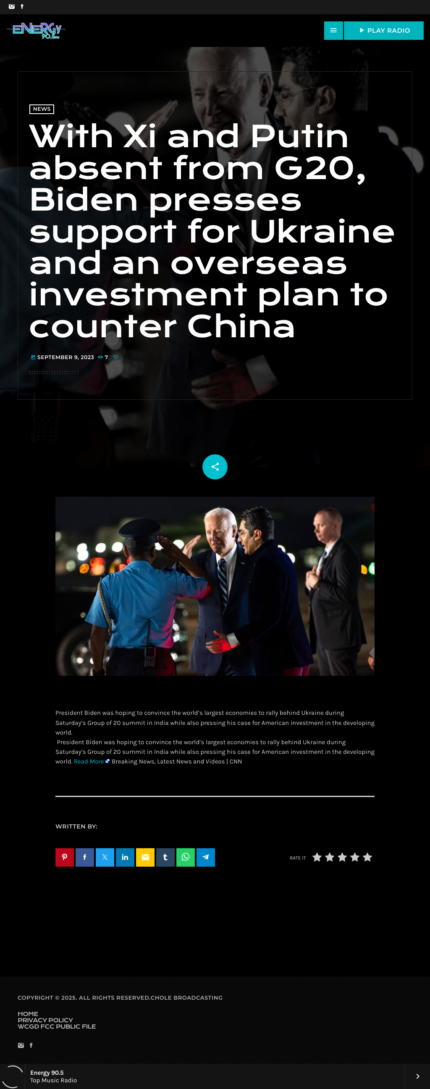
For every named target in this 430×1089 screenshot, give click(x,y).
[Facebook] (22, 7)
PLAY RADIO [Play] (383, 30)
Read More (89, 761)
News (42, 109)
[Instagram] (11, 7)
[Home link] (35, 30)
